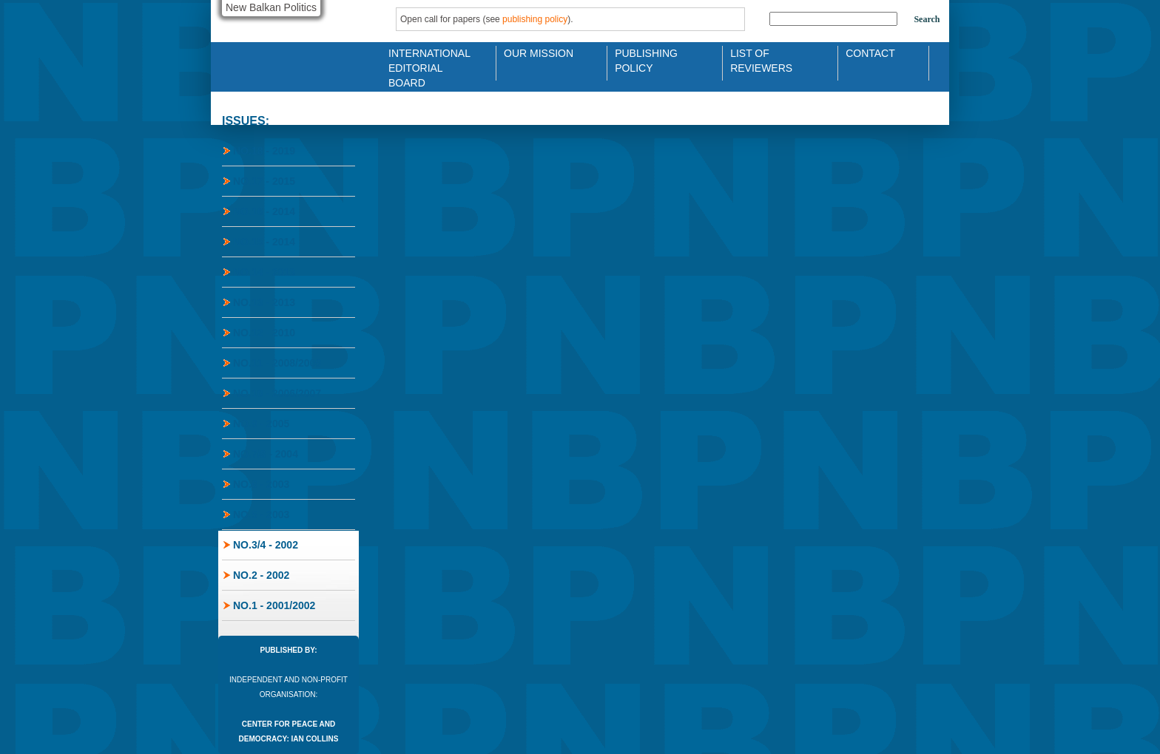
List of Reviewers (761, 59)
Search (927, 19)
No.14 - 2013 (264, 272)
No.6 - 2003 (261, 484)
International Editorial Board (425, 59)
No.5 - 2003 (261, 514)
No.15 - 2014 (264, 242)
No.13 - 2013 (264, 302)
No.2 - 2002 (261, 575)
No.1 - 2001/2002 (274, 605)
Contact (870, 53)
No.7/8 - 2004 (265, 454)
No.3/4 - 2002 (265, 545)
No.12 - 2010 (264, 333)
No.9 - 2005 (261, 423)
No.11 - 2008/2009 (277, 363)
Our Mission (538, 53)
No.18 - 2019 (264, 151)
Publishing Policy (646, 59)
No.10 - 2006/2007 (277, 393)
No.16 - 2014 (264, 211)
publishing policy (534, 19)
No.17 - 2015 (264, 181)
